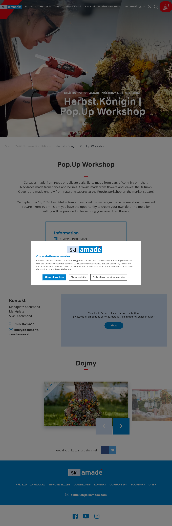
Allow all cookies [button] (54, 277)
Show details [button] (78, 277)
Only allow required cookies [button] (109, 277)
